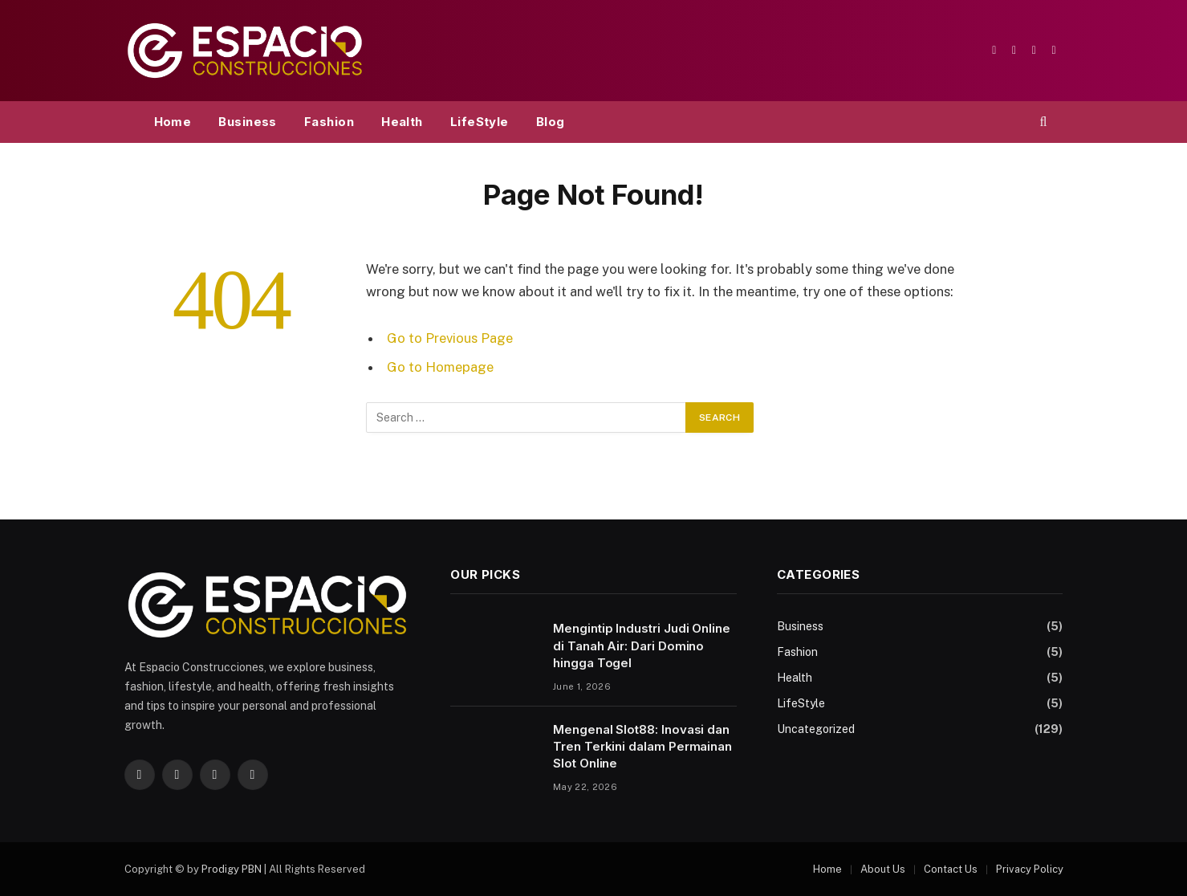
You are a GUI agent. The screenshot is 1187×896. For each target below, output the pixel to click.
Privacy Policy (1029, 869)
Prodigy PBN (231, 869)
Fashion (329, 121)
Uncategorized (816, 729)
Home (173, 121)
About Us (882, 869)
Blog (550, 121)
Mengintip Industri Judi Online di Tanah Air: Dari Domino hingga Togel (641, 645)
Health (402, 121)
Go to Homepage (440, 367)
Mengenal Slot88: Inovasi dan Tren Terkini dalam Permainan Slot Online (642, 747)
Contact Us (951, 869)
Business (247, 121)
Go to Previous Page (450, 338)
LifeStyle (479, 121)
